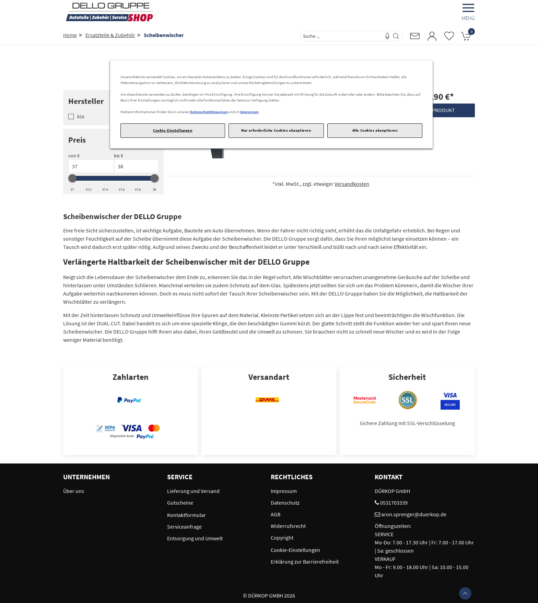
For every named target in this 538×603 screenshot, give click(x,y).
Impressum (249, 111)
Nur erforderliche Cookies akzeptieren (276, 130)
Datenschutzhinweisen (209, 111)
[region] (271, 104)
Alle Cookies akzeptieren (375, 130)
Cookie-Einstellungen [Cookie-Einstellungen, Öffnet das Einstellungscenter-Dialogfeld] (172, 130)
